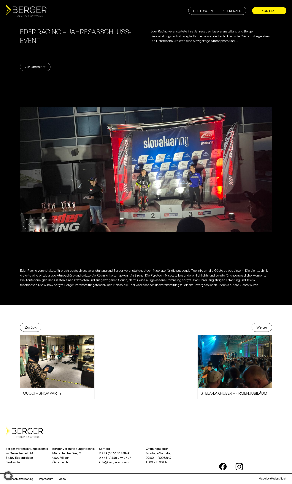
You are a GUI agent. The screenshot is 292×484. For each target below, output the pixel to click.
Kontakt (269, 11)
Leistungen (203, 11)
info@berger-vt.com (113, 462)
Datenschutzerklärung (19, 478)
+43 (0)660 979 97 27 (116, 458)
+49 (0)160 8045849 (116, 453)
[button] (51, 224)
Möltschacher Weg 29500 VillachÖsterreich (66, 457)
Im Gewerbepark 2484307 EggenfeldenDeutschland (19, 457)
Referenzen (231, 11)
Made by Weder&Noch (272, 478)
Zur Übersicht (35, 67)
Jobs (62, 478)
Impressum (46, 478)
